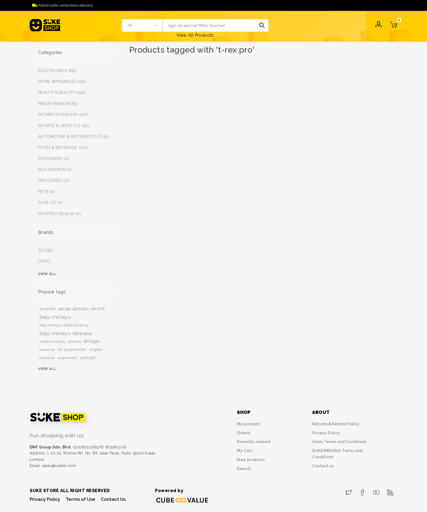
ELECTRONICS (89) (57, 70)
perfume (47, 358)
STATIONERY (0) (54, 158)
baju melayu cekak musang (63, 325)
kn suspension (72, 349)
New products (251, 459)
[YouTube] (376, 490)
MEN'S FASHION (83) (58, 103)
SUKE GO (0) (50, 202)
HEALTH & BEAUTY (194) (62, 92)
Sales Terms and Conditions (339, 441)
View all (47, 274)
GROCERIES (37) (54, 180)
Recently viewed (253, 441)
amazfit (98, 308)
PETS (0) (46, 191)
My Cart (244, 450)
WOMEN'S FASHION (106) (63, 114)
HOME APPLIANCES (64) (62, 81)
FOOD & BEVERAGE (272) (63, 147)
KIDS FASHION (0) (55, 169)
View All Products (195, 35)
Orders (243, 433)
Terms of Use (80, 499)
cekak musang (52, 341)
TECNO (45, 250)
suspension (67, 358)
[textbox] (209, 25)
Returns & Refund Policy (335, 424)
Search (262, 25)
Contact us (323, 466)
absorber (47, 308)
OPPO (44, 261)
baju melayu (55, 317)
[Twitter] (349, 490)
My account (248, 424)
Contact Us (113, 499)
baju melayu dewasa (65, 333)
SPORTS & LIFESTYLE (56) (63, 125)
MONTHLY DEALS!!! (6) (59, 213)
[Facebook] (362, 490)
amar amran (73, 309)
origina (95, 349)
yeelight (88, 357)
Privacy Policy (326, 433)
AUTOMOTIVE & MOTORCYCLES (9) (73, 136)
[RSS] (390, 490)
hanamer (47, 349)
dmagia (91, 341)
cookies (74, 341)
